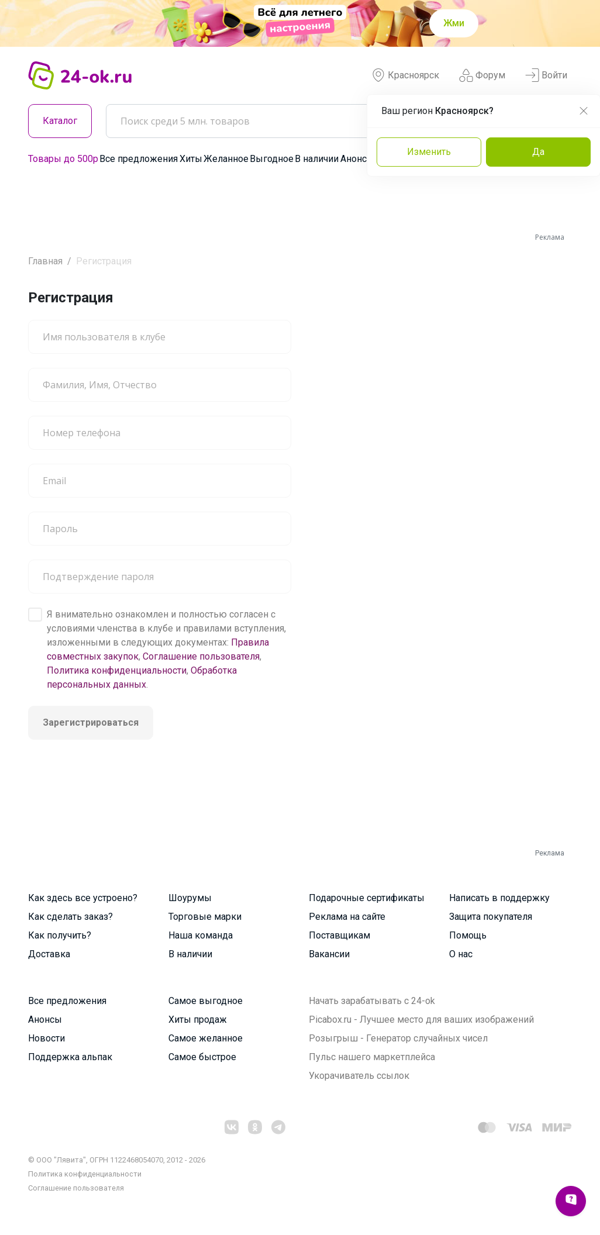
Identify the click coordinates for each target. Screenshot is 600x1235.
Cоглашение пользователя (76, 1188)
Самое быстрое (202, 1056)
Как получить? (59, 935)
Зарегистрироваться (91, 722)
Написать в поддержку (499, 897)
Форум (482, 75)
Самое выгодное (205, 1000)
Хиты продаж (197, 1019)
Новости (46, 1038)
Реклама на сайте (347, 916)
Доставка (49, 954)
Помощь (468, 935)
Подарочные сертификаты (367, 897)
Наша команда (200, 935)
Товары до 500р (63, 158)
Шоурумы (190, 897)
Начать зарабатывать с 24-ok (372, 1000)
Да (538, 151)
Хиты (191, 158)
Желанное (226, 158)
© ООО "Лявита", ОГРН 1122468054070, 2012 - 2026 (116, 1159)
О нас (461, 954)
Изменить (429, 151)
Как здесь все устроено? (82, 897)
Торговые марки (205, 916)
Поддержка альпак (70, 1056)
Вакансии (329, 954)
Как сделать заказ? (70, 916)
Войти (546, 75)
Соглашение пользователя (201, 656)
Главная (45, 261)
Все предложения (138, 158)
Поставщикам (339, 935)
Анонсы (357, 158)
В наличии (317, 158)
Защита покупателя (490, 916)
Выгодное (272, 158)
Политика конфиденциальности (117, 670)
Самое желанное (205, 1038)
